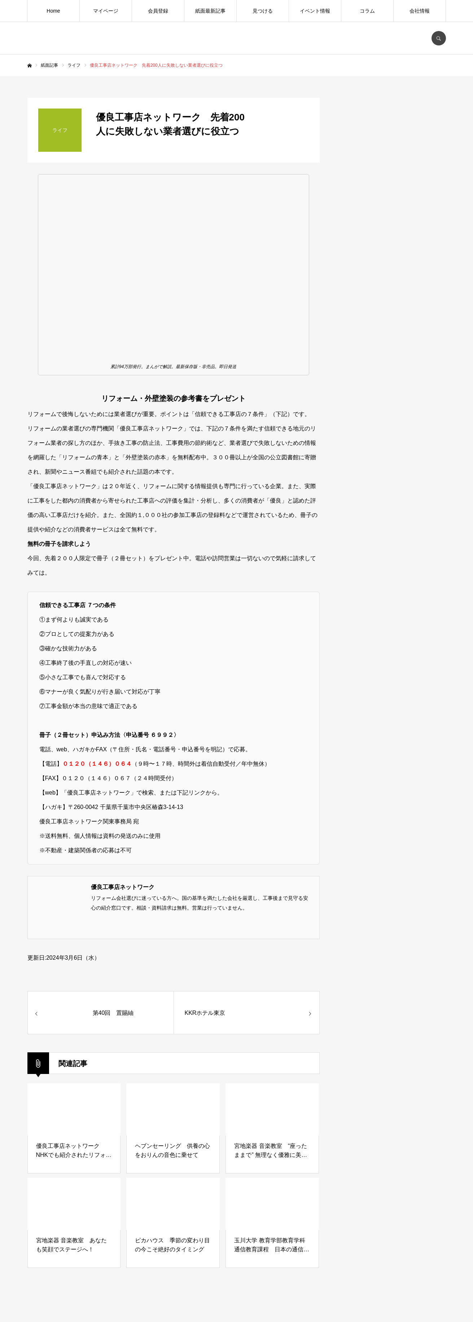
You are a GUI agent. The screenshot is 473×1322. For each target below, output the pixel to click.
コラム (367, 11)
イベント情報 (315, 11)
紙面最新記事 (210, 11)
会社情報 (420, 11)
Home (53, 11)
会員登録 (158, 11)
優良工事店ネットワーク (122, 887)
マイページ (105, 11)
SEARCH (439, 38)
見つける (263, 11)
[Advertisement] (392, 662)
